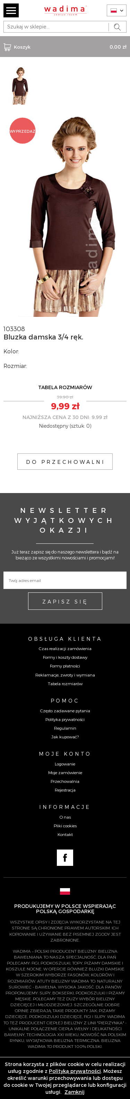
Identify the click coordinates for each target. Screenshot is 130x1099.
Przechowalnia (65, 781)
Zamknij (74, 1092)
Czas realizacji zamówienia (65, 648)
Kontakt (65, 834)
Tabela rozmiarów (65, 683)
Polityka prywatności (65, 719)
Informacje (65, 807)
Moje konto (65, 754)
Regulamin (65, 727)
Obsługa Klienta (65, 638)
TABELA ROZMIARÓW (65, 387)
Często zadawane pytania (65, 710)
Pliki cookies (65, 825)
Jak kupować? (65, 736)
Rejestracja (65, 789)
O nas (65, 816)
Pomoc (65, 700)
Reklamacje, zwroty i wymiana (65, 674)
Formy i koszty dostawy (65, 657)
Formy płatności (65, 665)
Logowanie (65, 763)
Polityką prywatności (75, 1071)
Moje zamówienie (65, 772)
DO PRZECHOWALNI (65, 462)
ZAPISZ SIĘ (65, 601)
